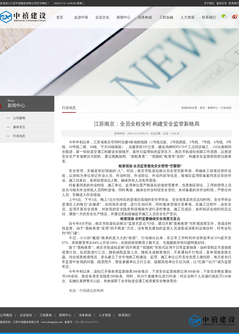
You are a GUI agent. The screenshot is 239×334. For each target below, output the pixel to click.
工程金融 (166, 17)
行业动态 (19, 136)
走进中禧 (81, 17)
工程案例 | (47, 315)
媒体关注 (19, 127)
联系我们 (234, 3)
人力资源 (187, 17)
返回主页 (221, 3)
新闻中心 (124, 17)
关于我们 (209, 3)
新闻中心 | (67, 315)
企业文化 (102, 17)
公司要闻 (19, 118)
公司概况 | (8, 315)
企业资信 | (28, 315)
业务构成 (145, 17)
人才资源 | (107, 315)
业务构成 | (87, 315)
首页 (59, 17)
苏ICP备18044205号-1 (87, 322)
